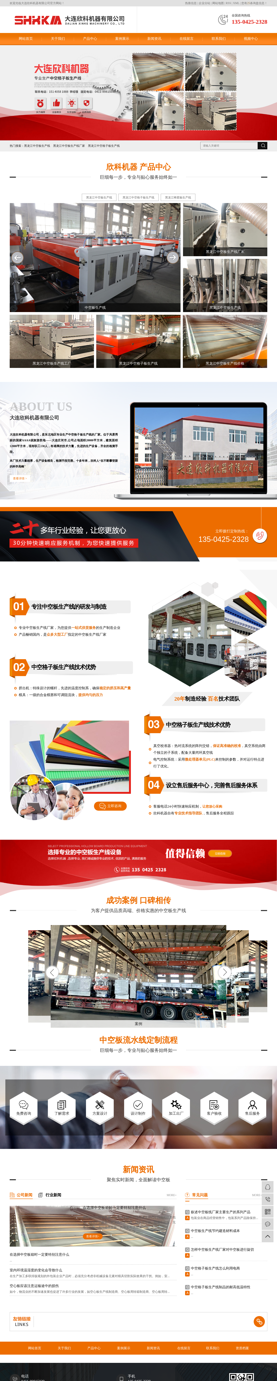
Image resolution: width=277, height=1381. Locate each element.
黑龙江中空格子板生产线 (104, 145)
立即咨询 (114, 806)
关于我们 (58, 39)
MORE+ (172, 1195)
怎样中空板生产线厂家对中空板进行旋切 (222, 1266)
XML (236, 3)
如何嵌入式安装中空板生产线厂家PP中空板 (224, 1210)
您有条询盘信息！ (254, 3)
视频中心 (251, 39)
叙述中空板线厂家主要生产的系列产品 (220, 1229)
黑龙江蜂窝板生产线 (178, 197)
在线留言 (187, 39)
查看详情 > (20, 478)
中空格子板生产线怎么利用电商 (215, 1285)
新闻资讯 (154, 39)
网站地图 (218, 3)
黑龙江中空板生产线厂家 (69, 145)
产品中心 (90, 39)
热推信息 (191, 3)
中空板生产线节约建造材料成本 (215, 1248)
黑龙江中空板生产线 (37, 145)
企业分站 (204, 3)
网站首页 (26, 39)
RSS (228, 3)
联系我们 (219, 39)
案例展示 (122, 39)
